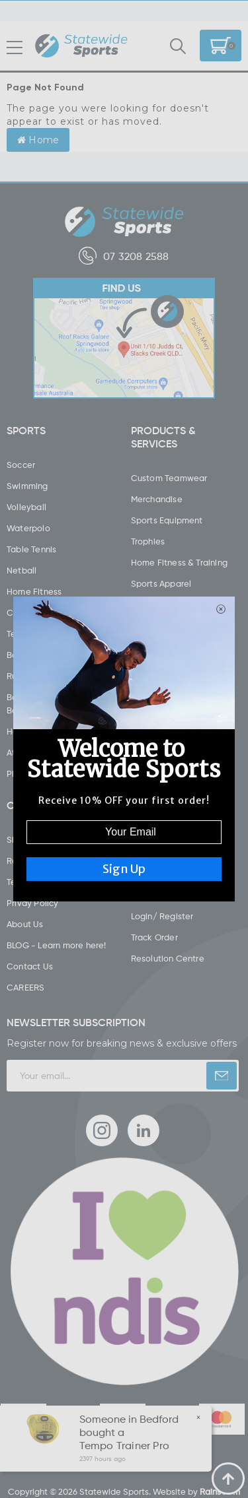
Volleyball (26, 507)
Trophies (148, 541)
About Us (25, 924)
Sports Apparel (161, 583)
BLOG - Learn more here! (56, 945)
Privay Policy (33, 902)
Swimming (27, 485)
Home (38, 140)
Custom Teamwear (169, 477)
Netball (21, 570)
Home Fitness (34, 591)
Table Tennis (31, 549)
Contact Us (30, 966)
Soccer (21, 464)
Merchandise (157, 499)
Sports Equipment (167, 520)
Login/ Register (162, 916)
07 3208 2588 (124, 256)
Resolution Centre (167, 958)
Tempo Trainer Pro (124, 1445)
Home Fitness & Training (179, 562)
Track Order (154, 937)
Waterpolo (28, 528)
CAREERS (25, 987)
